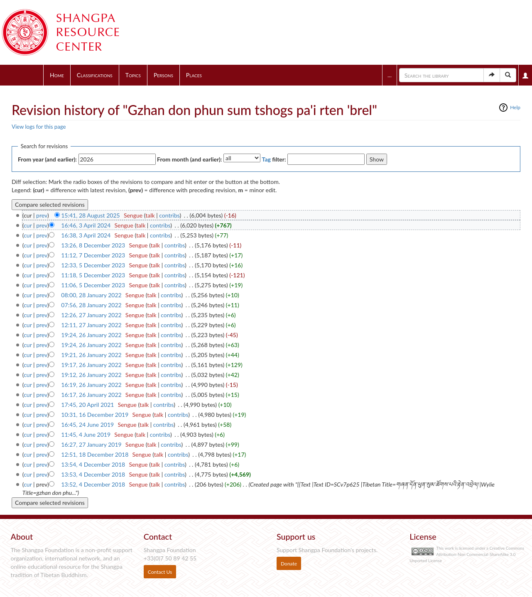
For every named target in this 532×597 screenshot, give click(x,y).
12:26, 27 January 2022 (91, 314)
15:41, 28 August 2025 (90, 215)
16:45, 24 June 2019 (87, 424)
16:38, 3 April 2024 (85, 235)
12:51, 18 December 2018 (94, 454)
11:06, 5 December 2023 (93, 285)
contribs (169, 215)
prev (41, 215)
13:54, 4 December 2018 (93, 464)
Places (194, 74)
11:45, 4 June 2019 (85, 434)
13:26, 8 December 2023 (93, 245)
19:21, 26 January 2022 (91, 354)
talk (149, 215)
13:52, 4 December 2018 (93, 484)
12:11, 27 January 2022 (91, 324)
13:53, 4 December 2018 (93, 474)
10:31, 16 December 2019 (94, 414)
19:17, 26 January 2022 (91, 364)
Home (57, 74)
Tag (266, 159)
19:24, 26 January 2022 (91, 334)
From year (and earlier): (47, 159)
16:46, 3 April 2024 (85, 225)
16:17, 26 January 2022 (91, 394)
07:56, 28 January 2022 (91, 304)
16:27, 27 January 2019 (91, 444)
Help (515, 107)
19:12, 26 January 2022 (91, 374)
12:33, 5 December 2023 (93, 265)
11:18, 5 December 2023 (93, 275)
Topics (133, 74)
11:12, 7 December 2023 (93, 255)
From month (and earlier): (189, 159)
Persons (163, 74)
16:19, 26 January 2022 (91, 384)
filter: (274, 159)
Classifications (95, 74)
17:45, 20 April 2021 (87, 404)
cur (28, 225)
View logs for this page (39, 126)
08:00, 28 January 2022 (91, 294)
